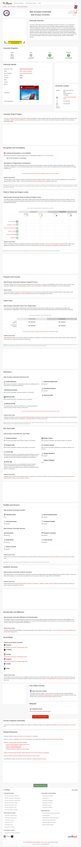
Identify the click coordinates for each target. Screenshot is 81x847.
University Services (65, 556)
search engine (71, 284)
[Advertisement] (14, 29)
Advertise (38, 842)
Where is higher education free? (14, 746)
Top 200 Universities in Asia (10, 807)
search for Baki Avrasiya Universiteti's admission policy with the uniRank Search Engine (41, 411)
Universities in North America (11, 815)
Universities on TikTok (47, 805)
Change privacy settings (53, 842)
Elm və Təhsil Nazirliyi (48, 155)
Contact (34, 842)
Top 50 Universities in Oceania (11, 809)
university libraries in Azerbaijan (41, 752)
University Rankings (18, 3)
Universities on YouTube (47, 802)
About (24, 842)
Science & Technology (12, 234)
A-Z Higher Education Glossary (39, 758)
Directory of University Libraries (48, 820)
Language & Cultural (12, 224)
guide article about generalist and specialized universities (50, 245)
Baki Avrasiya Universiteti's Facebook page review (16, 647)
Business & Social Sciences (11, 227)
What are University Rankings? (13, 747)
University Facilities (54, 556)
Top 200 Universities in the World (11, 795)
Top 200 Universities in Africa (11, 805)
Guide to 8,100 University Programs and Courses (18, 744)
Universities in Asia (9, 824)
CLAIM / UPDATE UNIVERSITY (40, 716)
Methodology (29, 842)
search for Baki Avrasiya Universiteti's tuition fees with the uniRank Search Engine (41, 331)
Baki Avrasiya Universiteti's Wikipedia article (40, 711)
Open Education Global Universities (12, 832)
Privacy (45, 842)
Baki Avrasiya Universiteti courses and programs (29, 284)
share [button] (74, 14)
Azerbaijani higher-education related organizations (20, 752)
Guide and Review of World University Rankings (17, 749)
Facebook (7, 836)
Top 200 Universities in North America (12, 798)
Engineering (14, 237)
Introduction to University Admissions (28, 418)
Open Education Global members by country (50, 696)
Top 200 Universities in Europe (11, 802)
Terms (42, 842)
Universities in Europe (9, 820)
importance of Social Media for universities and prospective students (57, 678)
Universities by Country (30, 3)
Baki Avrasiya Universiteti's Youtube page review (15, 656)
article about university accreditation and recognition (38, 181)
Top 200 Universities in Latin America (12, 800)
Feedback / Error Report (40, 785)
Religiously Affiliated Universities (49, 822)
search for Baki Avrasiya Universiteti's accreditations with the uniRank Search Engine (41, 173)
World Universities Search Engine (55, 739)
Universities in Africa (9, 822)
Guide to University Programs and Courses (26, 292)
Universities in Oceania (9, 826)
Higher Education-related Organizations (50, 817)
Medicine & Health (13, 231)
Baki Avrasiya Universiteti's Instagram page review (16, 661)
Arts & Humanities (13, 221)
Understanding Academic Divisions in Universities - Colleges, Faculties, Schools (34, 583)
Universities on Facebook (47, 795)
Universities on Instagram (47, 800)
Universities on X (45, 798)
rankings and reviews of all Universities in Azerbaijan (25, 736)
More (39, 3)
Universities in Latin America (11, 817)
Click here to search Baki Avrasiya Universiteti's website (17, 118)
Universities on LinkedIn (47, 807)
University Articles (46, 815)
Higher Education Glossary (48, 824)
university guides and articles (15, 742)
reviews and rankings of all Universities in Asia (23, 755)
